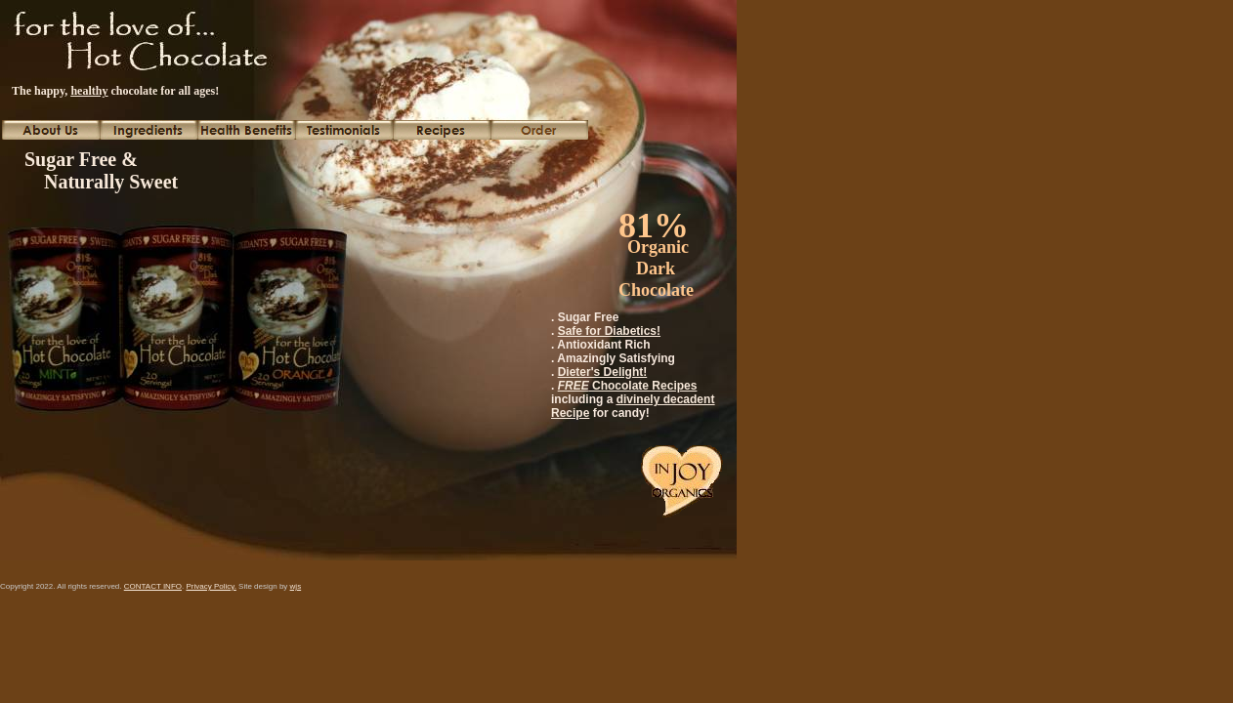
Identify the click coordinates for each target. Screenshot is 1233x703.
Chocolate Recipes (628, 386)
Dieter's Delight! (603, 372)
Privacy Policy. (210, 586)
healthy (88, 91)
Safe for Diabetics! (609, 331)
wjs (296, 586)
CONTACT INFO (153, 586)
